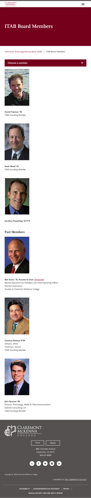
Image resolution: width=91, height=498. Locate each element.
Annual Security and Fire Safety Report (45, 493)
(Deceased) (39, 280)
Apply (53, 443)
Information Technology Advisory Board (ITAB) (23, 52)
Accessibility (24, 489)
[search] (78, 4)
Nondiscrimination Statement (46, 489)
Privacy (66, 489)
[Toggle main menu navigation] (83, 4)
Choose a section (17, 63)
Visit (37, 443)
